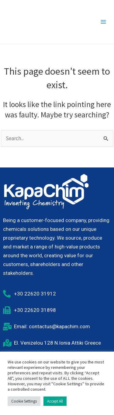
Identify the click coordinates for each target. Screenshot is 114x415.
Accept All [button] (55, 401)
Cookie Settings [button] (24, 401)
